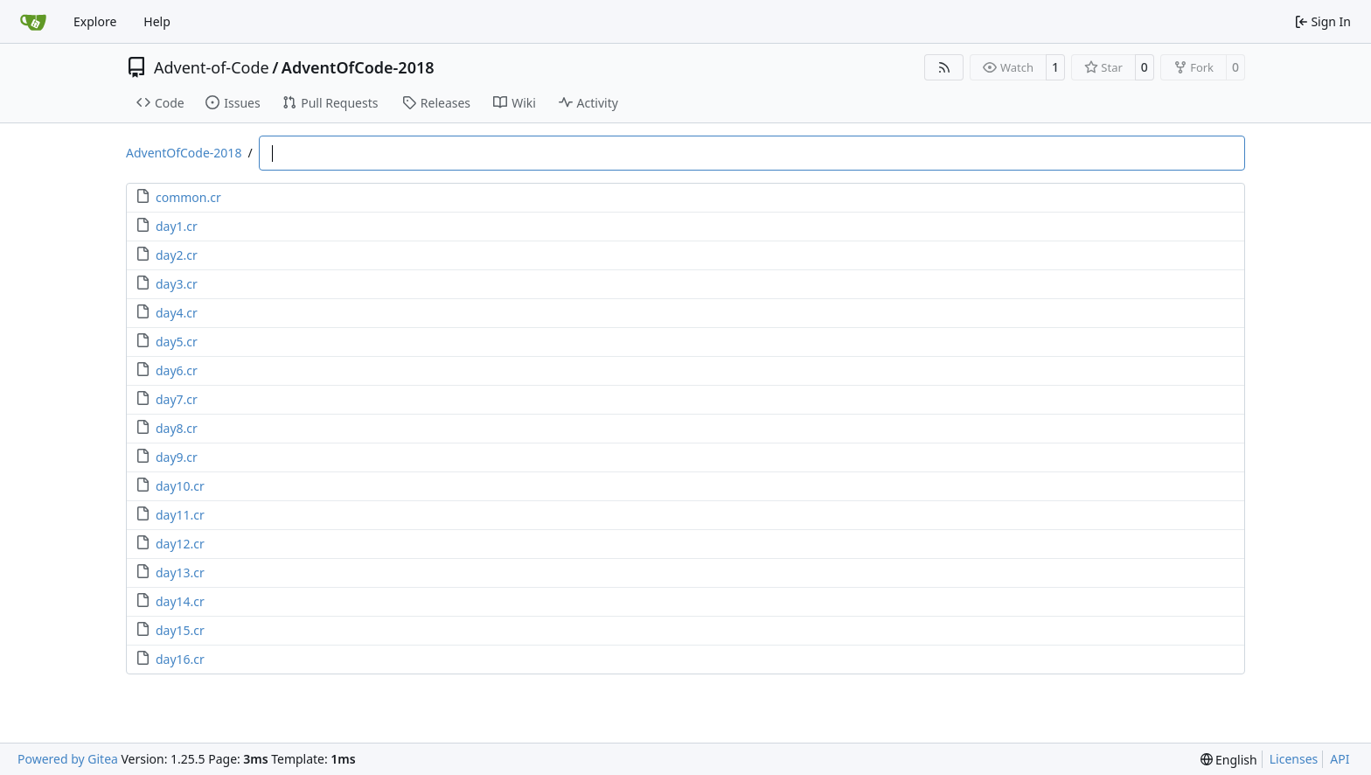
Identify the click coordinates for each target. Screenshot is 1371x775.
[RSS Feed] (944, 67)
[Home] (33, 22)
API (1339, 759)
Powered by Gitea (67, 759)
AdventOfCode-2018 (358, 67)
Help (157, 21)
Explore (94, 21)
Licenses (1294, 759)
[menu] (1228, 759)
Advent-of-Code (211, 67)
